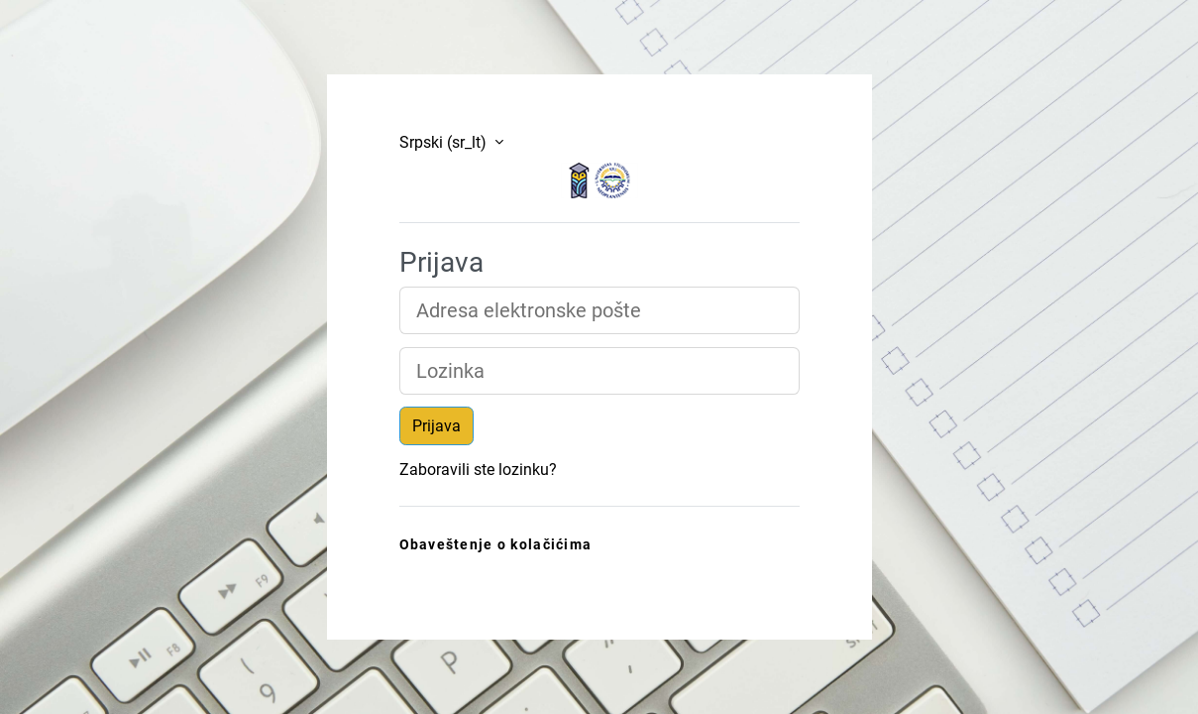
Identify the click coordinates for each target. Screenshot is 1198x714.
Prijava (436, 425)
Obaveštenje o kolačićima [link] (496, 544)
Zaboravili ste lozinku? (478, 469)
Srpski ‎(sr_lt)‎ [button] (444, 142)
